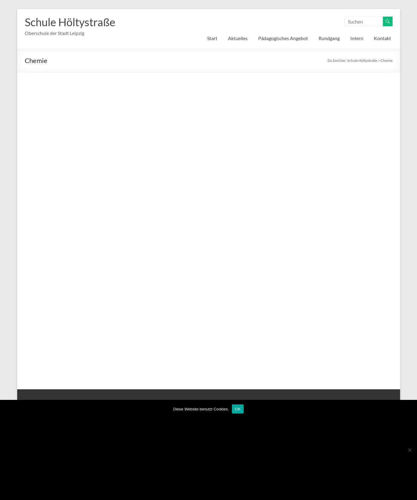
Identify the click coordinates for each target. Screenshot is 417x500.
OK (238, 409)
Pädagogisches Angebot (283, 38)
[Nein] (409, 450)
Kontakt (382, 38)
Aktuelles (238, 38)
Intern (356, 38)
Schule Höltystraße (70, 22)
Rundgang (329, 38)
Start (212, 38)
